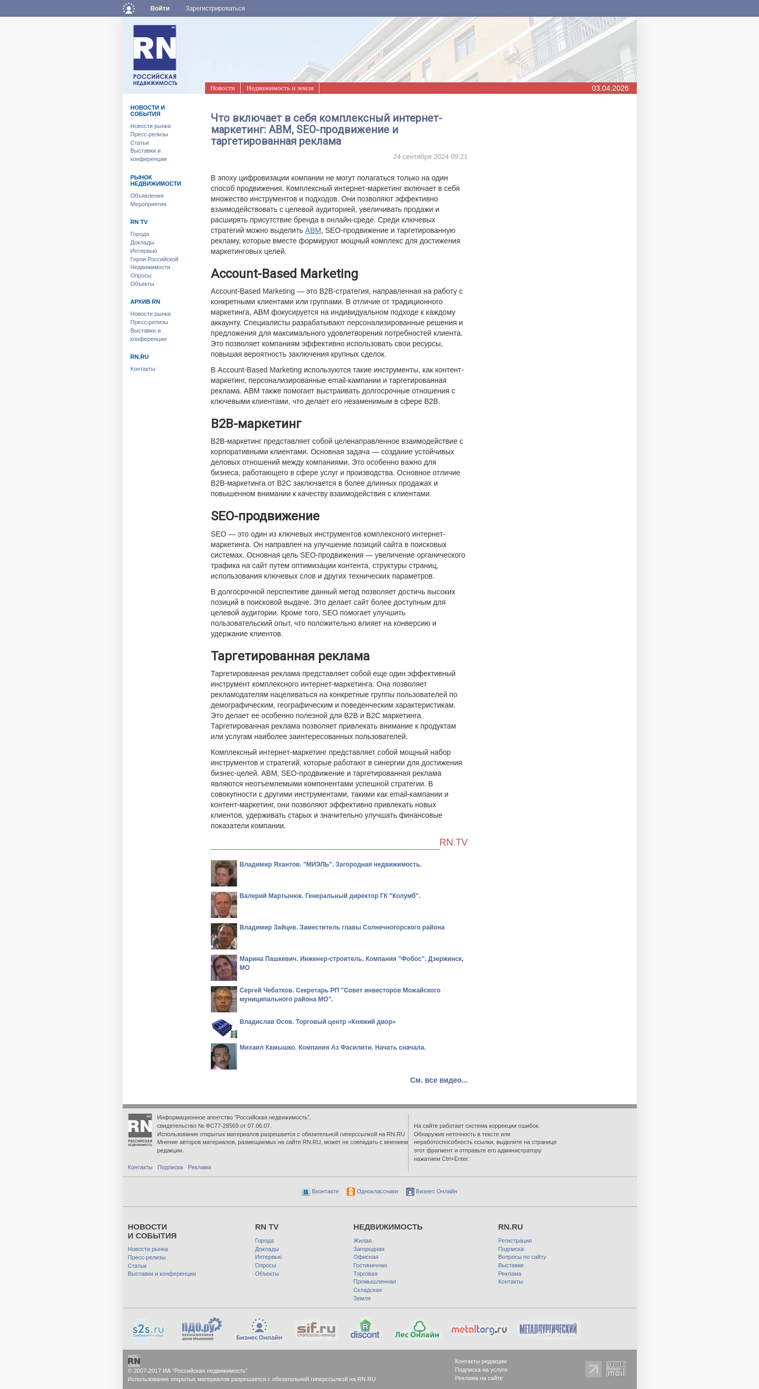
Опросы (141, 275)
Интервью (144, 251)
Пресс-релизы (149, 134)
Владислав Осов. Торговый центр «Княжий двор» (318, 1021)
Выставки (511, 1265)
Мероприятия (149, 204)
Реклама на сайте (479, 1378)
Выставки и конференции (162, 1273)
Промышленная (375, 1281)
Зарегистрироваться (214, 8)
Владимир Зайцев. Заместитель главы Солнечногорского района (342, 927)
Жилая (363, 1240)
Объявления (147, 196)
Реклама (199, 1167)
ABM (313, 230)
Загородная (369, 1249)
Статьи (140, 143)
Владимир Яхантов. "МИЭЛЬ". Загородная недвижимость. (331, 864)
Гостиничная (370, 1265)
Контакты (143, 369)
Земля (362, 1298)
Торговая (366, 1273)
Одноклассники (372, 1191)
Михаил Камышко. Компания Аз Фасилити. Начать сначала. (333, 1047)
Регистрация (515, 1240)
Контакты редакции (481, 1361)
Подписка (170, 1167)
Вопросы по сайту (522, 1257)
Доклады (143, 242)
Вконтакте (320, 1191)
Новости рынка (151, 126)
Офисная (366, 1257)
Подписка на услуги (481, 1369)
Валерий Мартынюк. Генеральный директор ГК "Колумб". (330, 896)
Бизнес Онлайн (431, 1191)
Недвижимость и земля (280, 88)
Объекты (142, 284)
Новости (222, 88)
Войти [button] (160, 8)
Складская (368, 1290)
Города (140, 234)
